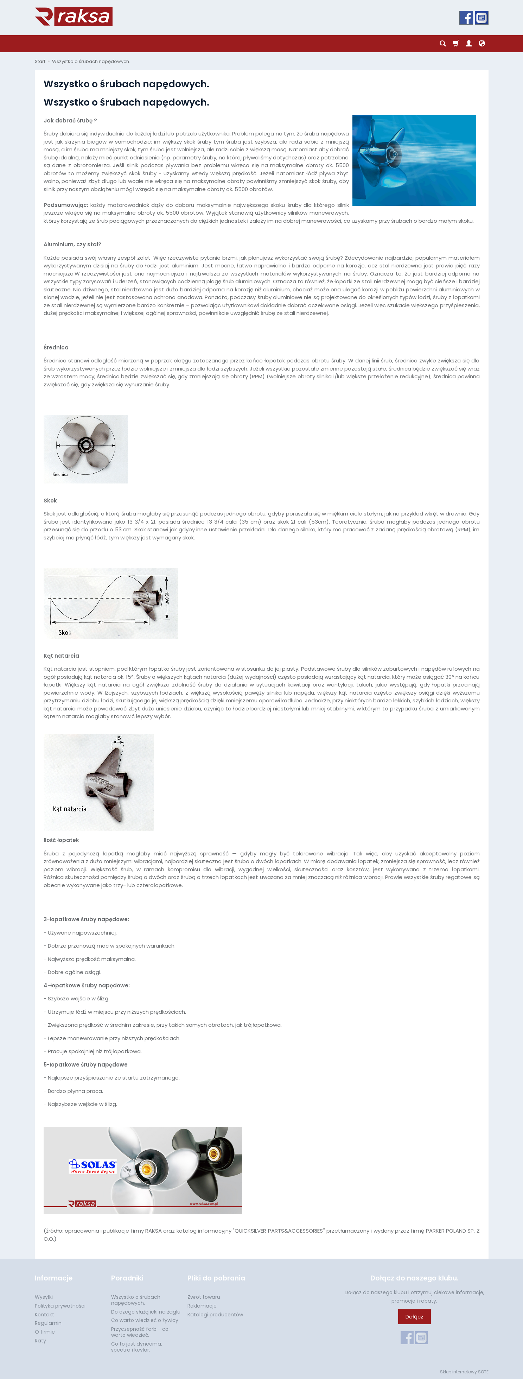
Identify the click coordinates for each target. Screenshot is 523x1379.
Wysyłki (44, 1297)
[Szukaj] (442, 43)
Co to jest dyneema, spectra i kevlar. (136, 1346)
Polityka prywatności (60, 1305)
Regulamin (48, 1323)
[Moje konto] (469, 43)
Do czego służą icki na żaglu (145, 1311)
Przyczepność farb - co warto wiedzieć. (139, 1332)
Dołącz (414, 1316)
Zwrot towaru (203, 1297)
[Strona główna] (74, 16)
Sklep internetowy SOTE (464, 1372)
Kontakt (44, 1314)
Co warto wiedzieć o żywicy (144, 1320)
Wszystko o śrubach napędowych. (135, 1300)
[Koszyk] (456, 43)
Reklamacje (202, 1305)
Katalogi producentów (215, 1314)
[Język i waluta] (482, 43)
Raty (40, 1340)
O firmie (45, 1331)
